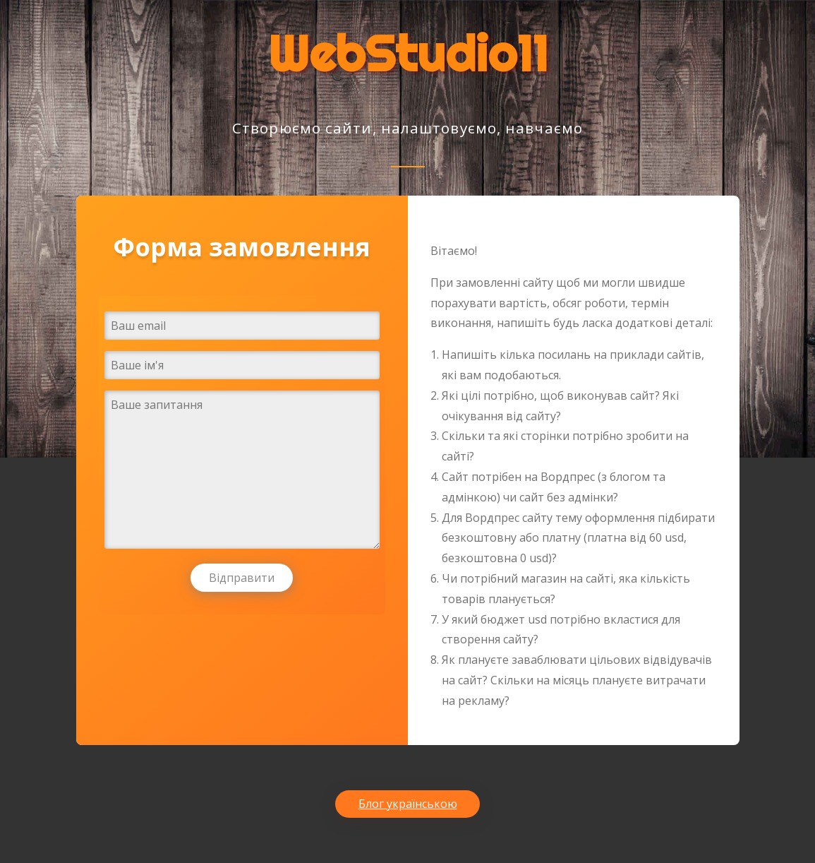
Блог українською (407, 803)
